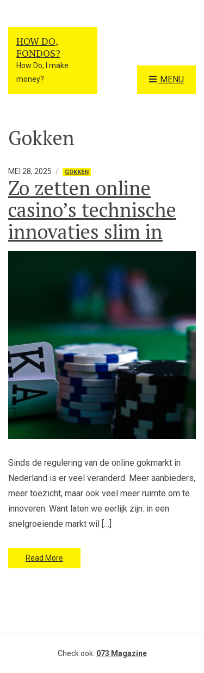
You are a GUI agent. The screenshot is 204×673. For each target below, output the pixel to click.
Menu (166, 80)
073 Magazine (121, 653)
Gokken (77, 172)
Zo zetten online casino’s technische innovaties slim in (92, 209)
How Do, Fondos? (38, 46)
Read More (44, 558)
